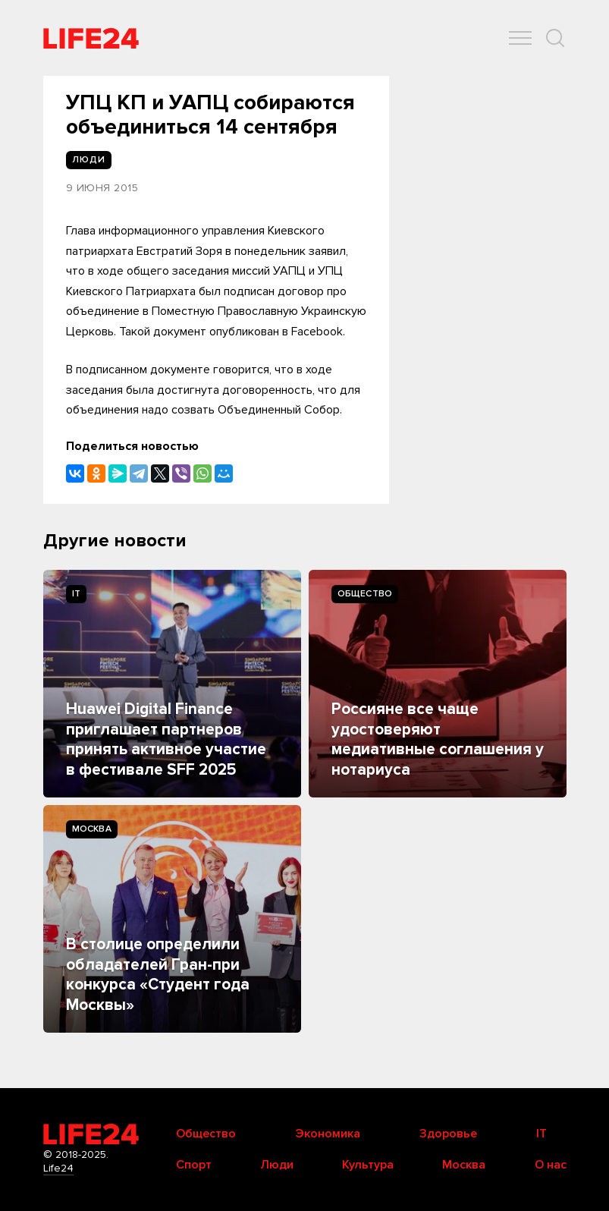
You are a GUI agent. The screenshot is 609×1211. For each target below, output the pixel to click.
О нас (551, 1164)
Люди (277, 1164)
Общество (365, 593)
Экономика (327, 1133)
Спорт (194, 1164)
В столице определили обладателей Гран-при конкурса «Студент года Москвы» (158, 974)
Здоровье (448, 1133)
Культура (368, 1164)
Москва (91, 829)
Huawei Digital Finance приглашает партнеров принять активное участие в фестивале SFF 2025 (166, 739)
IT (76, 593)
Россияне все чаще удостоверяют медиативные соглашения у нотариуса (437, 739)
